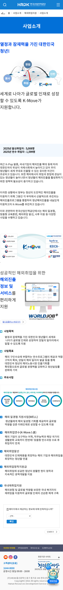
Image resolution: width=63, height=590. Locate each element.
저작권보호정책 (23, 548)
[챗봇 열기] (53, 576)
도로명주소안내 (47, 548)
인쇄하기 (50, 532)
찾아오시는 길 (34, 548)
